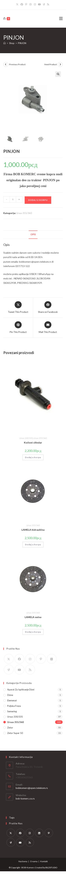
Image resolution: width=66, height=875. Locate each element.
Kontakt (44, 861)
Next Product (50, 64)
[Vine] (44, 4)
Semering (12, 711)
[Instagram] (35, 4)
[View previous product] (5, 64)
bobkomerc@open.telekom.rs (32, 787)
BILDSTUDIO (51, 867)
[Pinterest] (26, 4)
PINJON (22, 43)
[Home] (4, 43)
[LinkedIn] (39, 833)
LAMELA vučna (33, 617)
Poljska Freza (14, 706)
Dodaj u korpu (38, 200)
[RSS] (48, 4)
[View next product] (60, 64)
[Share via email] (48, 327)
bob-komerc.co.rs (25, 798)
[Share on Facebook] (48, 307)
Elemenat (12, 700)
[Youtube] (39, 4)
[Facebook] (22, 4)
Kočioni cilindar (33, 442)
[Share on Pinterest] (18, 327)
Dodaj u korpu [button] (33, 457)
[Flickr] (51, 659)
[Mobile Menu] (61, 18)
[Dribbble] (30, 4)
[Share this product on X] (18, 307)
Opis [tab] (33, 234)
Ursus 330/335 (26, 438)
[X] (18, 4)
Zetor (10, 727)
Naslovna (22, 861)
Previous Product (17, 64)
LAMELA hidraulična (33, 529)
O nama (33, 861)
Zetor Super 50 (15, 733)
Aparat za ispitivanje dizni (20, 689)
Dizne (10, 695)
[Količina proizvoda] (13, 199)
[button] (58, 74)
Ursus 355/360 (24, 213)
